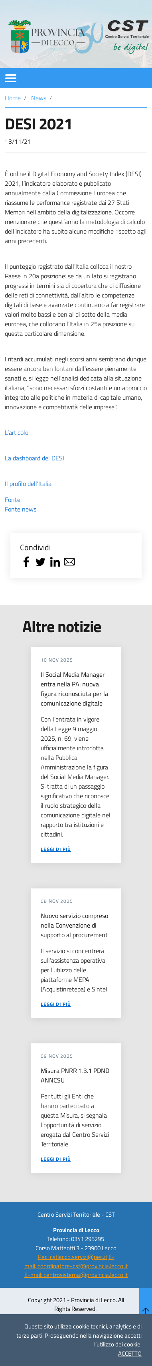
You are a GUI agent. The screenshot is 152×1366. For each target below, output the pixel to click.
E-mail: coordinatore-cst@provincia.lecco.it (76, 1261)
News (38, 98)
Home (13, 98)
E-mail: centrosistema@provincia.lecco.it (76, 1274)
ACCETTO (130, 1353)
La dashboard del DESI (34, 458)
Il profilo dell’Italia (28, 483)
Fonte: (76, 504)
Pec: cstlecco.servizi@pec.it (72, 1256)
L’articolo (16, 432)
